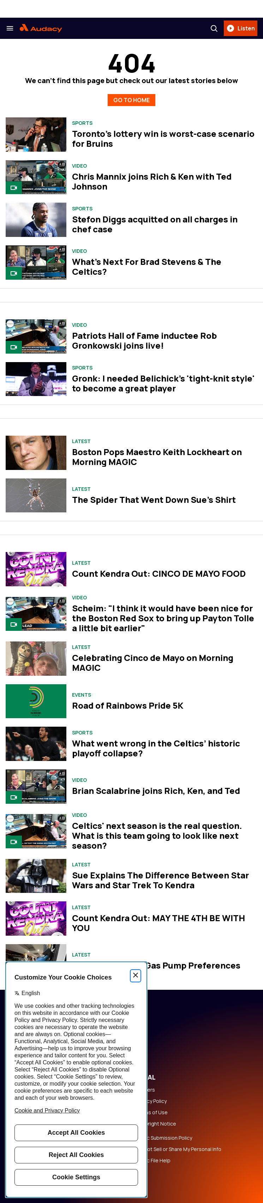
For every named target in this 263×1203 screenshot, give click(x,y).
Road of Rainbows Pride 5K (127, 705)
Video (79, 166)
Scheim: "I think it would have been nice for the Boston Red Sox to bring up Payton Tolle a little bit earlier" (163, 618)
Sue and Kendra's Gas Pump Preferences (156, 965)
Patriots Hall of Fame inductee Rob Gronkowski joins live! (144, 340)
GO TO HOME (131, 100)
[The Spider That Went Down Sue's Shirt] (36, 495)
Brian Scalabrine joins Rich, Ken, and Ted (156, 790)
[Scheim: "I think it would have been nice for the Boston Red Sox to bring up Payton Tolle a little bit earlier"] (36, 614)
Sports (82, 123)
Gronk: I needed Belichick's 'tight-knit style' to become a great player (163, 383)
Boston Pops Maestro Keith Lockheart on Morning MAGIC (157, 456)
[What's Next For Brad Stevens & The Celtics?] (36, 262)
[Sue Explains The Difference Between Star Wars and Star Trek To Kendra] (36, 876)
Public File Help (153, 1160)
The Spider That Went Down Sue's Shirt (154, 499)
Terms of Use (152, 1112)
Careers (145, 1090)
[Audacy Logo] (41, 28)
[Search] (214, 28)
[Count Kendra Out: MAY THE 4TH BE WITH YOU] (36, 918)
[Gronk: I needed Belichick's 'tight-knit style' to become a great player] (36, 379)
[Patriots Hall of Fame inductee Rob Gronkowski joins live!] (36, 336)
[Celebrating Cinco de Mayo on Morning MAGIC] (36, 658)
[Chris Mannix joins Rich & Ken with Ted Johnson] (36, 177)
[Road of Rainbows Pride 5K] (36, 701)
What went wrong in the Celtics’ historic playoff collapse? (156, 748)
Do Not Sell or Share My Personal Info (178, 1149)
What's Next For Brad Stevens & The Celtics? (146, 266)
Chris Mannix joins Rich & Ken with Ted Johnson (152, 181)
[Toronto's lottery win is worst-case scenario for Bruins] (36, 134)
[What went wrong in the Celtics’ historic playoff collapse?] (36, 744)
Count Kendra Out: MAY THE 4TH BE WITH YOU (158, 923)
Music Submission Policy (164, 1138)
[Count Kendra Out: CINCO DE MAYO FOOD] (36, 569)
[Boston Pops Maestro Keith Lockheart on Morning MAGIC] (36, 453)
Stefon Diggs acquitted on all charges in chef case (155, 224)
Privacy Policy (151, 1101)
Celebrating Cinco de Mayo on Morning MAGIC (152, 662)
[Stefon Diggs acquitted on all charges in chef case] (36, 220)
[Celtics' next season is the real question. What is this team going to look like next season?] (36, 831)
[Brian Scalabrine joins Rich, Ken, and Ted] (36, 786)
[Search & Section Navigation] (10, 28)
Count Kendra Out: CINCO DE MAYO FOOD (159, 573)
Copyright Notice (156, 1124)
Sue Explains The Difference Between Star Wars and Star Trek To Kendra (160, 880)
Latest (81, 441)
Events (81, 695)
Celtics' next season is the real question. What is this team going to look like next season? (157, 835)
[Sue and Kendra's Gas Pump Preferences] (36, 961)
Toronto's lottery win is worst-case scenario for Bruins (163, 138)
